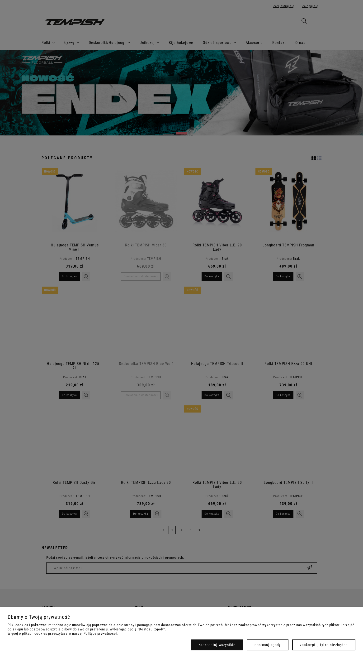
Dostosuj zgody (268, 645)
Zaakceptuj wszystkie (217, 645)
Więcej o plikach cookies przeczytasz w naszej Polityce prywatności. (63, 633)
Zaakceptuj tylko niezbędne (324, 645)
